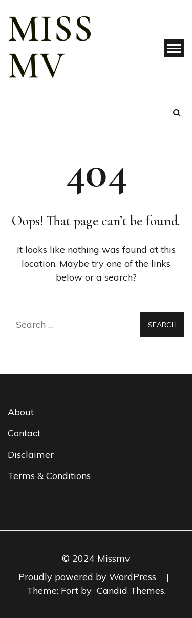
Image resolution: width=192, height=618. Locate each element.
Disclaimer (31, 455)
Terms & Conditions (49, 476)
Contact (24, 433)
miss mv (51, 47)
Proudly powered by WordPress (88, 577)
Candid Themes (130, 590)
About (21, 412)
